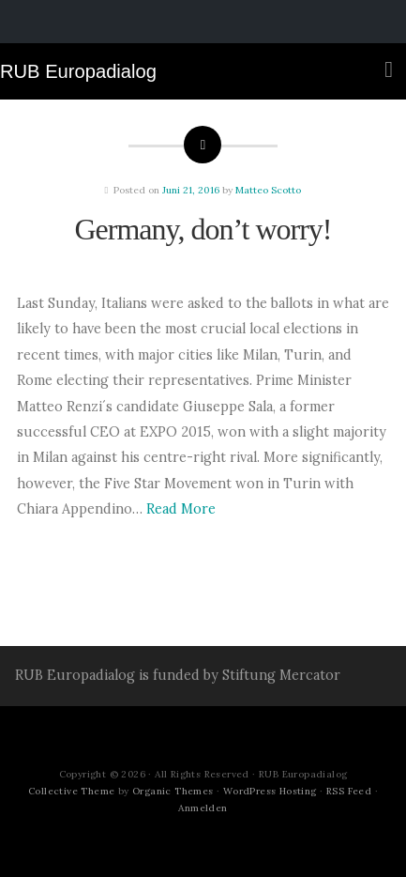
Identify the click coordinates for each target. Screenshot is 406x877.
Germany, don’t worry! (202, 229)
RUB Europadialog (78, 71)
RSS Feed (348, 791)
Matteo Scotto (268, 190)
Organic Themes (173, 791)
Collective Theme (71, 791)
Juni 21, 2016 (190, 190)
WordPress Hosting (270, 791)
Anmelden (202, 808)
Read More (181, 508)
